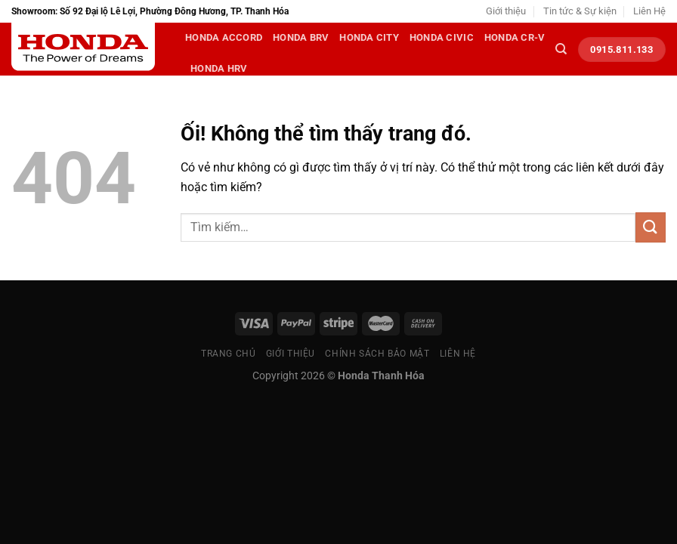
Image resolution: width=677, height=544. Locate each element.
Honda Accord (223, 37)
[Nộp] (650, 227)
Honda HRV (218, 68)
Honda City (369, 37)
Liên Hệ (649, 11)
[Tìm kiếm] (561, 49)
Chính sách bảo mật (377, 353)
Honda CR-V (515, 37)
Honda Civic (442, 37)
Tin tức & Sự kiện (580, 11)
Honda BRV (301, 37)
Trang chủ (228, 353)
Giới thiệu (506, 11)
